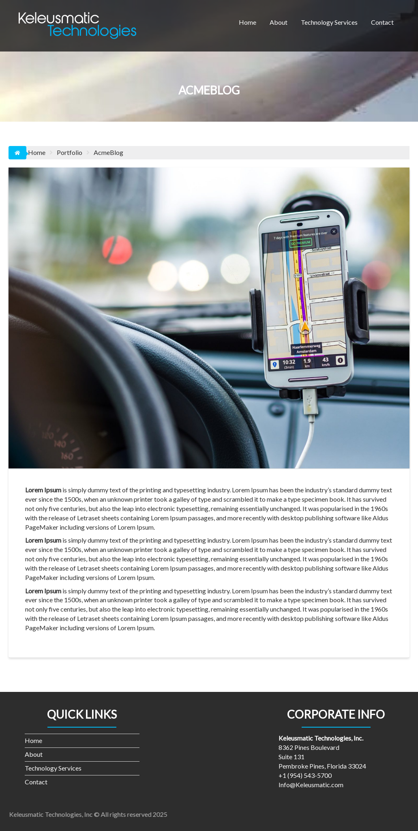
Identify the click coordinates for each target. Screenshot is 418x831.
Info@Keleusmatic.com (311, 784)
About (278, 22)
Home (247, 22)
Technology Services (329, 22)
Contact (382, 22)
